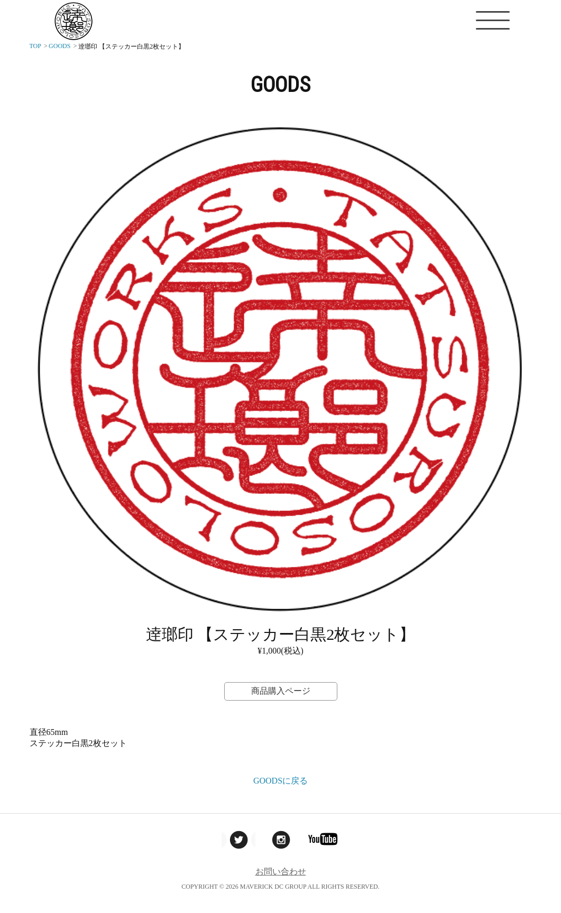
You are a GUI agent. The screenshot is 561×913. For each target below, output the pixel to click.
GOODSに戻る (280, 780)
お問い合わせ (280, 871)
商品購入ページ (280, 690)
